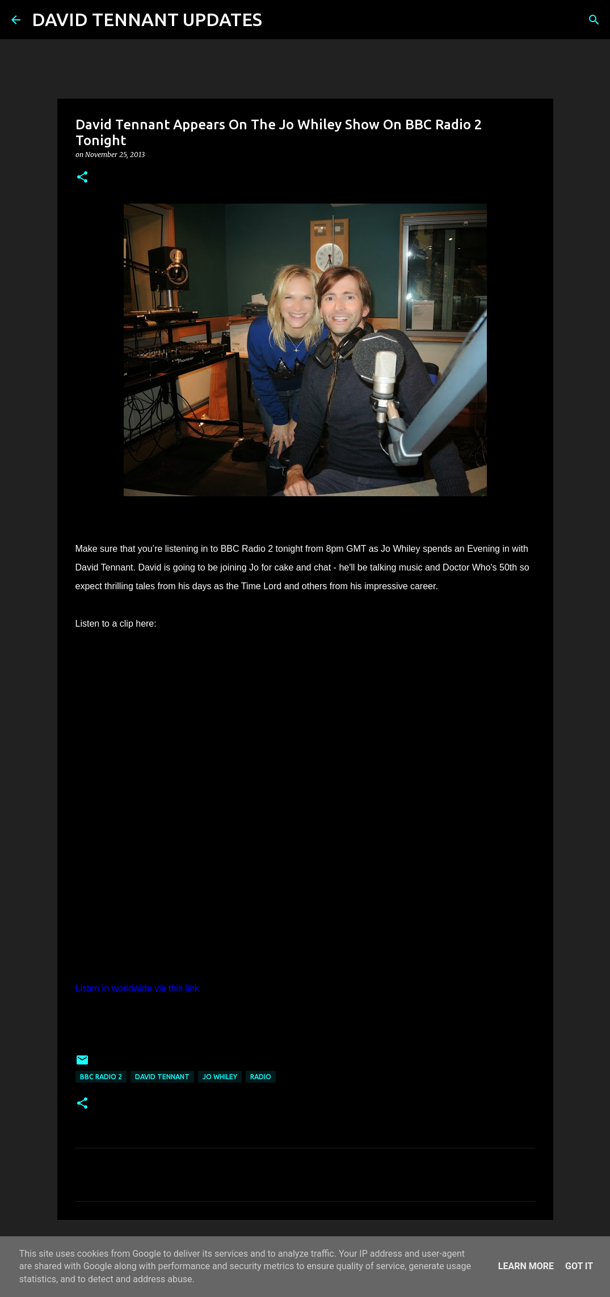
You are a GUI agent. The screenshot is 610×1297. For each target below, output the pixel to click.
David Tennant (162, 1076)
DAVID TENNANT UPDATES (147, 19)
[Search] (278, 19)
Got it (579, 1266)
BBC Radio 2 (101, 1076)
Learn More (526, 1266)
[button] (82, 177)
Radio (260, 1076)
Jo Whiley (220, 1076)
